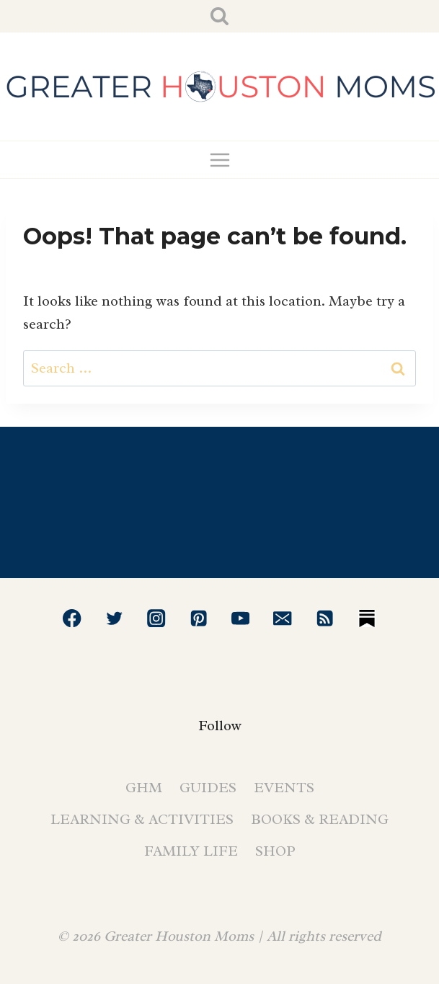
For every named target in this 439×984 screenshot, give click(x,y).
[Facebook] (72, 618)
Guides (207, 788)
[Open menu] (219, 159)
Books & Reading (320, 819)
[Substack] (367, 618)
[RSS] (324, 618)
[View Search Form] (219, 16)
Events (284, 788)
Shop (275, 851)
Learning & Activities (142, 819)
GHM (143, 788)
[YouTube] (240, 618)
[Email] (283, 618)
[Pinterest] (198, 618)
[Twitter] (114, 618)
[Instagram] (156, 618)
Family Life (191, 851)
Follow (219, 726)
